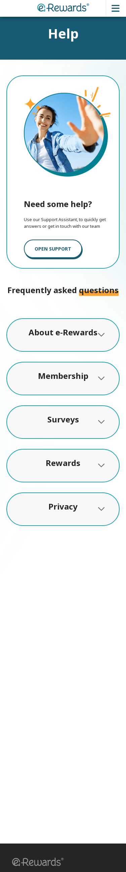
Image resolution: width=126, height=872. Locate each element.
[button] (35, 863)
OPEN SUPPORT (53, 249)
